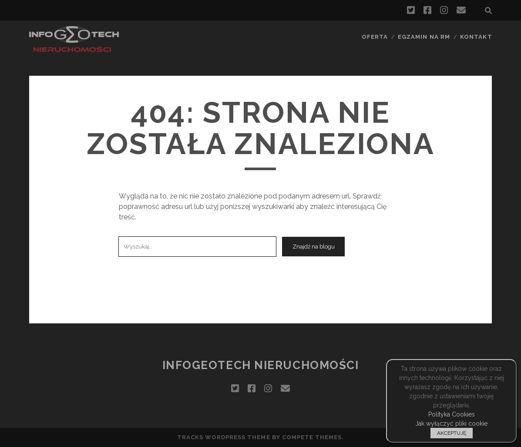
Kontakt (476, 37)
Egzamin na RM (424, 37)
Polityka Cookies (451, 414)
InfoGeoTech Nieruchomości (260, 365)
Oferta (375, 37)
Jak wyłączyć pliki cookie (451, 423)
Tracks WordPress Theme (223, 437)
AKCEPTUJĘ (451, 433)
